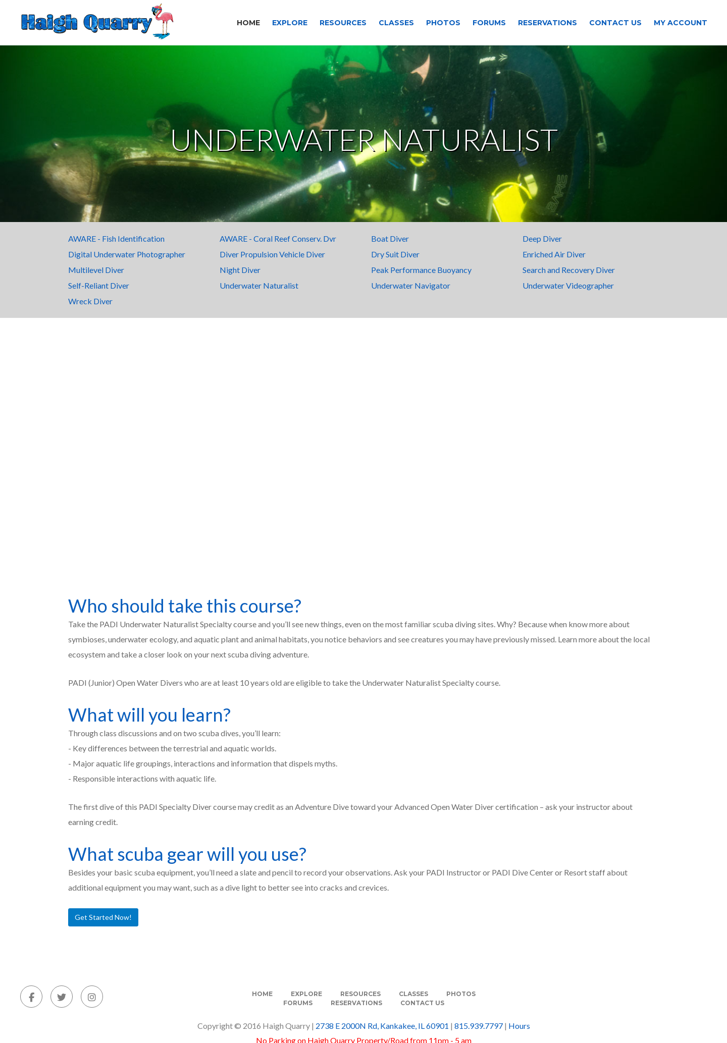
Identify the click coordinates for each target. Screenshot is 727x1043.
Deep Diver (542, 238)
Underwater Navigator (410, 285)
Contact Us (615, 23)
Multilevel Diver (96, 270)
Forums (489, 23)
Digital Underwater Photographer (126, 254)
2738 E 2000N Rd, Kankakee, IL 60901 (382, 1025)
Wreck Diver (90, 301)
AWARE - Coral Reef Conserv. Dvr (278, 238)
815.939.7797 (478, 1025)
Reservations (547, 23)
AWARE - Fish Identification (116, 238)
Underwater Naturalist (259, 285)
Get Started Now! (103, 917)
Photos (443, 23)
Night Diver (240, 270)
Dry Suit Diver (395, 254)
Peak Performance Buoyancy (421, 270)
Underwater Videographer (568, 285)
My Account (680, 23)
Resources (343, 23)
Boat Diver (390, 238)
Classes (396, 23)
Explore (289, 23)
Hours (519, 1025)
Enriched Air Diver (554, 254)
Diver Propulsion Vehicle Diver (272, 254)
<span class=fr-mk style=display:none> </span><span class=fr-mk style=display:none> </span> (363, 459)
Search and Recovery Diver (569, 270)
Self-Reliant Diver (98, 285)
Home (248, 23)
